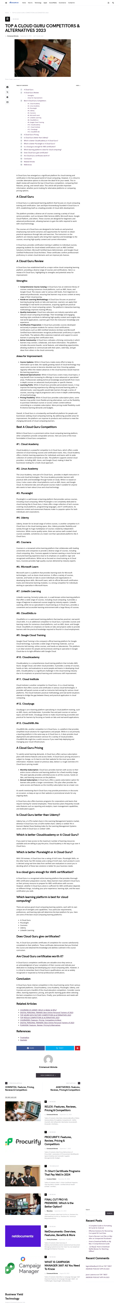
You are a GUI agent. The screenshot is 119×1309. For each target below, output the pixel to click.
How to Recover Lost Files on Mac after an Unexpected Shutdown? (100, 1238)
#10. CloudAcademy (34, 126)
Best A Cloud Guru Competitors (35, 102)
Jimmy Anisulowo (52, 1240)
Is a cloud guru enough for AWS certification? (40, 148)
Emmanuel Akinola (12, 37)
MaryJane (50, 1212)
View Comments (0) (47, 1076)
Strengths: (31, 97)
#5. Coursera (32, 114)
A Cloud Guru (28, 91)
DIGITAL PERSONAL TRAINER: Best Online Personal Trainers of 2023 (46, 1014)
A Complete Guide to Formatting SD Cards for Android (100, 1228)
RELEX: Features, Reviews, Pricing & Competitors (60, 1109)
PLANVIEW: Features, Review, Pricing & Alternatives (40, 1026)
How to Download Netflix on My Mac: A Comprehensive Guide (100, 1244)
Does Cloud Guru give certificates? (36, 154)
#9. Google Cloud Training (36, 123)
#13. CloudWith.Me (34, 133)
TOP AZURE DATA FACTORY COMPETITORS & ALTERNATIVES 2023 (45, 1016)
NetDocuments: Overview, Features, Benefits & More (60, 1234)
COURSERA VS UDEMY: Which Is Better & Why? (38, 1011)
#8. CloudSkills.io (33, 121)
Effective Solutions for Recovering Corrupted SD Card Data (101, 1233)
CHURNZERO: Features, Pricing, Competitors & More (40, 1021)
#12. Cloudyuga (32, 131)
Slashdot (23, 1041)
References (28, 166)
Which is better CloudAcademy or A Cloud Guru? (41, 142)
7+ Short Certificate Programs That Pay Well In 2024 (62, 1174)
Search (88, 1211)
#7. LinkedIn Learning (34, 119)
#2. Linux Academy (33, 107)
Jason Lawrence (91, 1276)
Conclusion (28, 160)
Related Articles (29, 163)
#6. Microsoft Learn (34, 116)
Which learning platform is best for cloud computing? (43, 151)
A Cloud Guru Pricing (31, 136)
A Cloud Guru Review (31, 94)
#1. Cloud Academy (34, 105)
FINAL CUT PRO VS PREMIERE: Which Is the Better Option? (59, 1204)
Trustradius (24, 1039)
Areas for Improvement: (35, 99)
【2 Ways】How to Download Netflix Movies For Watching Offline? (99, 1250)
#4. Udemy (31, 112)
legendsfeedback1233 (93, 1267)
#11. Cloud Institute (34, 128)
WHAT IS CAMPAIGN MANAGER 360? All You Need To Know (62, 1267)
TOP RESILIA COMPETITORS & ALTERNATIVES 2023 (39, 1019)
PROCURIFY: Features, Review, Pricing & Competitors (58, 1142)
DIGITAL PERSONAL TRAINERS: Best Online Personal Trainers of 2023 (47, 1024)
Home (7, 13)
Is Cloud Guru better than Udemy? (36, 139)
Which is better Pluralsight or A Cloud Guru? (39, 145)
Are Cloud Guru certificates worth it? (37, 157)
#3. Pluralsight (32, 109)
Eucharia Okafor (51, 1180)
